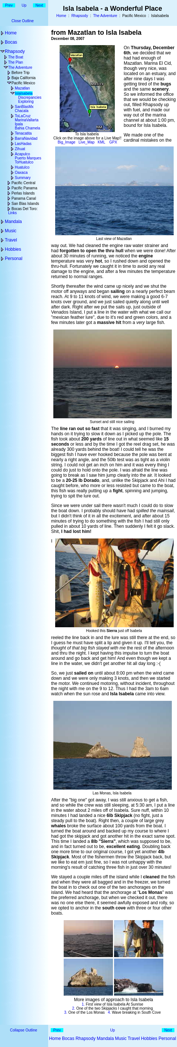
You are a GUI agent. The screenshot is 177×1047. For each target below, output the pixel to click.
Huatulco (22, 167)
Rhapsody (79, 16)
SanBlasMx (24, 107)
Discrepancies (29, 97)
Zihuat (20, 149)
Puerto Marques (28, 158)
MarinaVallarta (27, 120)
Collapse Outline (23, 1030)
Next (39, 5)
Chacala (22, 111)
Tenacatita (23, 133)
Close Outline (22, 21)
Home (61, 16)
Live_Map (86, 142)
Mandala (13, 221)
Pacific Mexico (23, 83)
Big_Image (67, 142)
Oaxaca (21, 172)
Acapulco (22, 154)
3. (65, 1012)
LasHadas (23, 144)
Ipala (19, 124)
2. (73, 1008)
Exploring (26, 101)
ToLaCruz (23, 116)
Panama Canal (23, 198)
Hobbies (13, 249)
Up (24, 5)
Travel (11, 240)
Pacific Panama (24, 188)
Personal (13, 258)
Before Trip (20, 73)
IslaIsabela (24, 93)
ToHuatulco (24, 162)
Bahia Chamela (27, 128)
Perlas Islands (23, 193)
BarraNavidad (26, 138)
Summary (23, 178)
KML (101, 142)
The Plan (15, 62)
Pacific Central (23, 183)
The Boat (15, 57)
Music (10, 230)
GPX (113, 142)
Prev (9, 5)
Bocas (11, 42)
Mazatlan (22, 88)
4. (109, 1012)
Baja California (23, 78)
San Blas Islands (25, 204)
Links (12, 213)
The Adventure (105, 16)
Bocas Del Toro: (24, 209)
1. (83, 1004)
